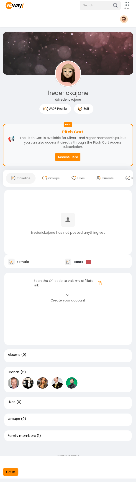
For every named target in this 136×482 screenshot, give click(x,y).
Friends (14, 372)
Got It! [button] (10, 472)
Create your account (68, 300)
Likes (11, 402)
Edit (83, 108)
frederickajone (67, 93)
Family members (22, 435)
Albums (14, 354)
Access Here (68, 157)
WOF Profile (55, 108)
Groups (14, 419)
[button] (100, 5)
